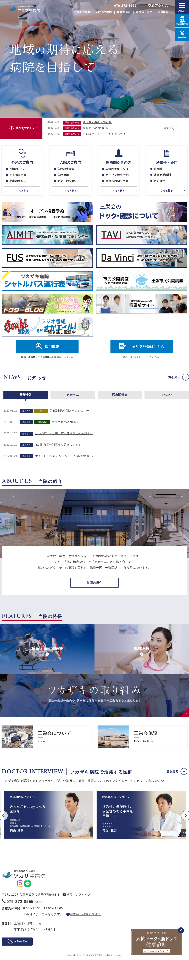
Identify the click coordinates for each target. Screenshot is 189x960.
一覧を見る (172, 377)
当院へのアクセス (78, 894)
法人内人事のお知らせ (97, 122)
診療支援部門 (162, 175)
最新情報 (26, 395)
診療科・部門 (144, 12)
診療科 (158, 169)
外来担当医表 (18, 175)
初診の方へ (16, 169)
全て (166, 128)
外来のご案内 (82, 12)
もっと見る (22, 190)
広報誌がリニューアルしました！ (104, 133)
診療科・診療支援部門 (85, 914)
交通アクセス (158, 5)
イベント (167, 395)
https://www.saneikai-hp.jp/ (46, 736)
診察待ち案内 (20, 941)
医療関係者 (124, 12)
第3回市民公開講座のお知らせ (69, 410)
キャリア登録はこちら (146, 347)
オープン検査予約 (117, 175)
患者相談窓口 (18, 181)
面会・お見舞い (67, 181)
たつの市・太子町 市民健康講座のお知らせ (64, 433)
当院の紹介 (94, 582)
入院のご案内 (104, 12)
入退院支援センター (118, 169)
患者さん (72, 395)
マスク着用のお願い (65, 422)
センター (159, 181)
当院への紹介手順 (117, 181)
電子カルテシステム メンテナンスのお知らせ (64, 456)
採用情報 (163, 12)
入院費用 (63, 175)
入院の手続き (66, 169)
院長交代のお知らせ (96, 128)
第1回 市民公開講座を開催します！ (58, 444)
